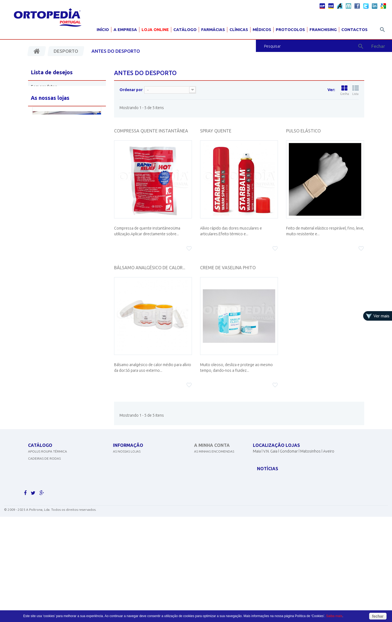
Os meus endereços (211, 470)
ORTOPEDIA (37, 506)
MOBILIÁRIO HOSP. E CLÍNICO (50, 520)
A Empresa (125, 29)
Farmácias (213, 29)
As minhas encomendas (214, 456)
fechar (378, 616)
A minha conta (212, 445)
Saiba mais (334, 616)
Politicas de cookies (131, 470)
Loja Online (155, 29)
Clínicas (238, 29)
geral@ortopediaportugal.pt (285, 476)
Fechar (378, 46)
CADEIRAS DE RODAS (44, 463)
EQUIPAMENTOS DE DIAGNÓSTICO (54, 485)
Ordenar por (131, 90)
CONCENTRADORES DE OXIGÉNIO (54, 470)
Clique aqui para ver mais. (50, 534)
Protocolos (290, 29)
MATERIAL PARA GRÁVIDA (47, 492)
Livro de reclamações (132, 506)
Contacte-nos (125, 463)
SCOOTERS (36, 499)
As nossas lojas (126, 456)
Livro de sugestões (129, 492)
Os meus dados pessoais (214, 477)
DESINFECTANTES (41, 477)
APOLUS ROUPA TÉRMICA (47, 456)
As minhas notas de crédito (218, 463)
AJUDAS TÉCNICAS (42, 513)
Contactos (354, 29)
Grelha (344, 90)
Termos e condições (131, 485)
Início (103, 29)
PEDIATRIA (36, 527)
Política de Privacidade (133, 477)
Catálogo (185, 29)
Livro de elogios (127, 499)
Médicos (262, 29)
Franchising (323, 29)
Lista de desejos (52, 72)
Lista (355, 90)
